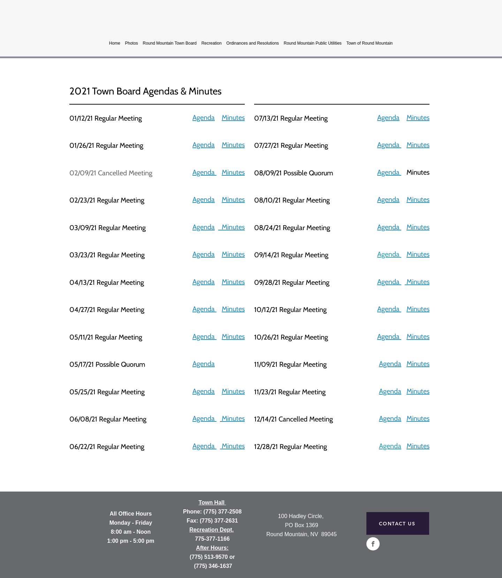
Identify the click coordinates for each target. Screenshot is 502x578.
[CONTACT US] (397, 523)
